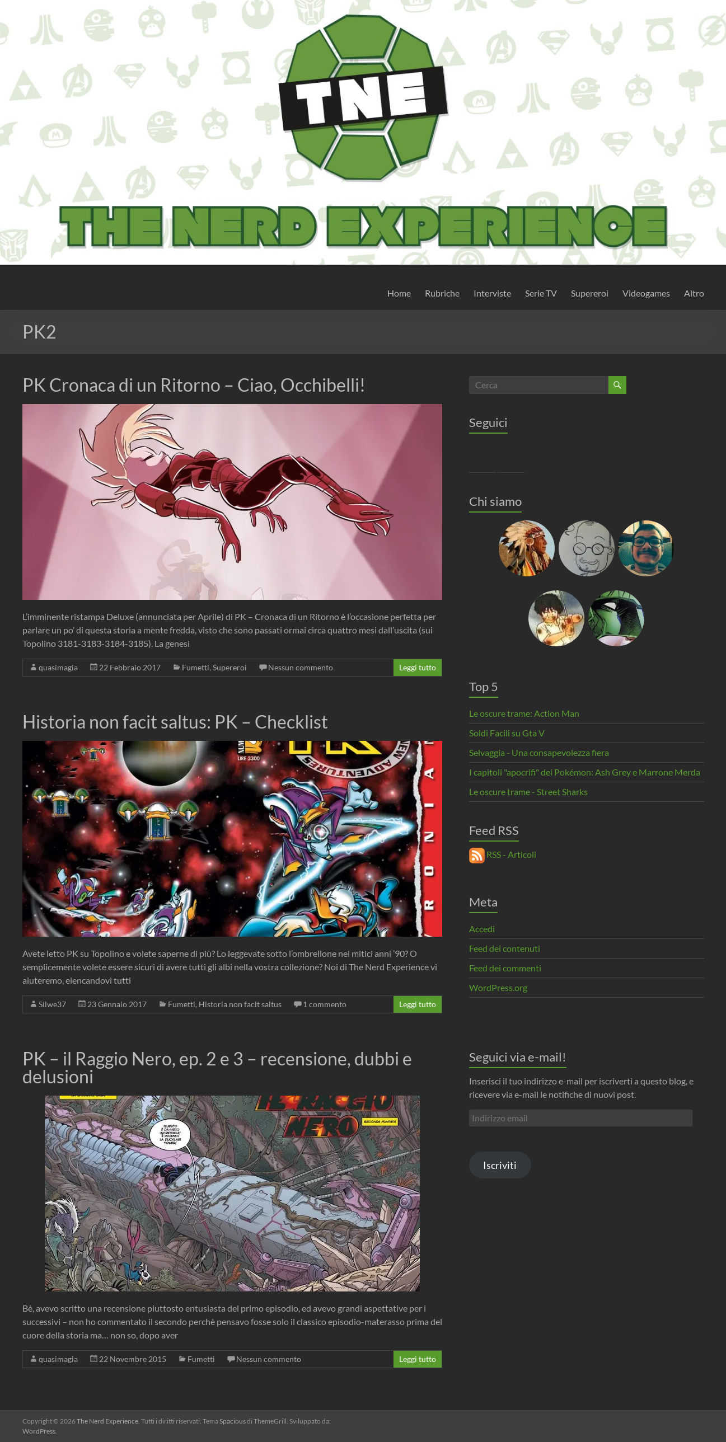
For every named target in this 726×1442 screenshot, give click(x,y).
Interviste (492, 293)
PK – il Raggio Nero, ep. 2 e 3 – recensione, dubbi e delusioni (217, 1067)
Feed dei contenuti (504, 948)
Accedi (482, 928)
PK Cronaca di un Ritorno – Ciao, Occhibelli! (194, 385)
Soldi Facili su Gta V (507, 732)
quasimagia (58, 667)
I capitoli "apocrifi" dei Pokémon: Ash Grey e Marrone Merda (584, 772)
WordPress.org (498, 987)
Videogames (646, 293)
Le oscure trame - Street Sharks (528, 791)
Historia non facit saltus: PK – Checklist (175, 721)
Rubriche (442, 293)
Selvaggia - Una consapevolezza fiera (539, 752)
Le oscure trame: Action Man (524, 713)
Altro (694, 293)
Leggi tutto (417, 667)
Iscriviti (500, 1165)
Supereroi (589, 293)
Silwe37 (52, 1004)
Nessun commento (300, 667)
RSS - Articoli (502, 854)
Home (399, 293)
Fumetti (195, 667)
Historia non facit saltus (240, 1004)
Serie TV (541, 293)
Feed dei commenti (505, 967)
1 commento (324, 1004)
